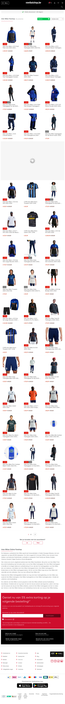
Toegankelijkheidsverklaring (56, 694)
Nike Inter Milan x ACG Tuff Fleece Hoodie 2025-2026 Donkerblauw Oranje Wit (53, 105)
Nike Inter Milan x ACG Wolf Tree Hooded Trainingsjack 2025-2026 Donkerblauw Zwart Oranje (32, 105)
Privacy (37, 694)
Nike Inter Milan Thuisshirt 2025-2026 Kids (10, 290)
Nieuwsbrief (39, 659)
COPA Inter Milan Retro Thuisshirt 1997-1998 (9, 348)
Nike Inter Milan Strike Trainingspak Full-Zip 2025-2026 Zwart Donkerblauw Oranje (53, 465)
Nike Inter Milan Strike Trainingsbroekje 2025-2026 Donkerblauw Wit (11, 377)
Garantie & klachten (23, 653)
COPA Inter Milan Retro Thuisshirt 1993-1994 (30, 202)
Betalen (5, 659)
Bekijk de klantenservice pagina (14, 635)
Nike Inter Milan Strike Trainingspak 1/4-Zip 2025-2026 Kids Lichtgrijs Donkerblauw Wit (32, 465)
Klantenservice (6, 653)
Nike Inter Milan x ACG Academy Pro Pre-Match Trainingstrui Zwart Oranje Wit (32, 319)
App (38, 653)
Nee (38, 543)
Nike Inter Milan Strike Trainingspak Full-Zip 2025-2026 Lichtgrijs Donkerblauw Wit (32, 377)
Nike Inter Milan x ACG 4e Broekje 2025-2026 (52, 290)
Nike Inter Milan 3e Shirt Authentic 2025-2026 (9, 494)
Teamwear (39, 669)
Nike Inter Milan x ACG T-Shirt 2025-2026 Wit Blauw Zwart (10, 231)
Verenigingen (40, 666)
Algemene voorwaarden (44, 694)
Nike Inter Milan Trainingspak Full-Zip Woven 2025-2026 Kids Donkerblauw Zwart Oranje (53, 134)
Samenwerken (40, 663)
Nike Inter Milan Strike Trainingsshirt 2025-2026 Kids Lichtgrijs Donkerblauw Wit (32, 290)
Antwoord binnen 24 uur (42, 635)
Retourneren (6, 666)
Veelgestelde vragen (8, 669)
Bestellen (5, 656)
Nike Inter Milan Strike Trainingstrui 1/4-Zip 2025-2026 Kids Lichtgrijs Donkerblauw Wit (53, 523)
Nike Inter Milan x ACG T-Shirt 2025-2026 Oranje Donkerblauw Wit (31, 406)
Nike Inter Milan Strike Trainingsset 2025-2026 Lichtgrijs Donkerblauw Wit (31, 435)
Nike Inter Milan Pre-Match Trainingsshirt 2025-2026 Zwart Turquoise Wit (10, 435)
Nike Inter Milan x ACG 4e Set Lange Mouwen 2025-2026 (10, 319)
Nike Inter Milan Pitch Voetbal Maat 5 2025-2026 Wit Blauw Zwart (11, 465)
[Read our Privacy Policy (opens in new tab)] (13, 619)
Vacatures (20, 669)
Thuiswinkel (14, 696)
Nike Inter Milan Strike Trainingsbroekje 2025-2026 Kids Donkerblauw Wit (53, 348)
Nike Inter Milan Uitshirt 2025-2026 (9, 406)
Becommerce (9, 696)
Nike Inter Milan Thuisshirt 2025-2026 (31, 76)
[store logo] (32, 3)
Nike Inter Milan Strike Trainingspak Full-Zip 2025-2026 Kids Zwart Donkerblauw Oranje (10, 105)
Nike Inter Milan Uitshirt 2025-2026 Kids (9, 523)
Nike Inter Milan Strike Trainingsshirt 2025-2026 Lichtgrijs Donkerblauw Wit (52, 406)
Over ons (20, 659)
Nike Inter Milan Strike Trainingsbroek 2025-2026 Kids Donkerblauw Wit (31, 260)
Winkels (20, 666)
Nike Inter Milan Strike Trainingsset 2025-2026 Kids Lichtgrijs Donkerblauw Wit (32, 47)
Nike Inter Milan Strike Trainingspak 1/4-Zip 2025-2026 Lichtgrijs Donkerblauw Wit (32, 523)
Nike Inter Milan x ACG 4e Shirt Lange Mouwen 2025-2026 (10, 260)
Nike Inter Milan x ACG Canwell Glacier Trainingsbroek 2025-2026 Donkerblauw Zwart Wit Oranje (10, 134)
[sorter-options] (57, 19)
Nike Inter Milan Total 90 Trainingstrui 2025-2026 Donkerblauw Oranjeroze (52, 319)
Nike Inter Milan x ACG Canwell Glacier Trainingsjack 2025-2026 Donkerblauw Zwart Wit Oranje (53, 76)
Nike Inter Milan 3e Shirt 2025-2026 (31, 348)
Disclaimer (31, 694)
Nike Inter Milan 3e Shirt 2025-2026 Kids (52, 377)
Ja (27, 543)
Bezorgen (5, 663)
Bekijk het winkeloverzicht (43, 640)
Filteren (43, 19)
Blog (38, 656)
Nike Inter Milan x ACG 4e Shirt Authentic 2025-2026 (53, 260)
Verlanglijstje (58, 3)
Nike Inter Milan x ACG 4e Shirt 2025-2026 (10, 202)
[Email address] (22, 615)
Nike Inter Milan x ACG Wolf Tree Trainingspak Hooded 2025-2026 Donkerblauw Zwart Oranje (11, 76)
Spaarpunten (21, 656)
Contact (20, 663)
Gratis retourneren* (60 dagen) (34, 12)
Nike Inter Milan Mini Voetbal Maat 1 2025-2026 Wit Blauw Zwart (53, 435)
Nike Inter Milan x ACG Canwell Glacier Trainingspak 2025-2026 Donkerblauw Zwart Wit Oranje (53, 47)
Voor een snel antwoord (12, 640)
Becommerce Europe (3, 696)
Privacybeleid (8, 619)
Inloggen (54, 3)
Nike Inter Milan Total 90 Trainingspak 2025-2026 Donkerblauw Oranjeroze (52, 494)
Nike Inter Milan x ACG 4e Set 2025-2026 (52, 231)
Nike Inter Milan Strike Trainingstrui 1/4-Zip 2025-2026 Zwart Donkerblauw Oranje (32, 494)
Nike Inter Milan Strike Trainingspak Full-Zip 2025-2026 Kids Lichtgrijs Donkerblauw (53, 202)
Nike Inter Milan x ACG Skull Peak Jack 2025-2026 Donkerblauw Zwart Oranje (11, 47)
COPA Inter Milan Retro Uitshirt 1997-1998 (30, 231)
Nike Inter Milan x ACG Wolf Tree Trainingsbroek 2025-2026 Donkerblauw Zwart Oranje (32, 134)
